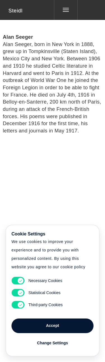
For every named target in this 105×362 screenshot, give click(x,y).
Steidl (15, 10)
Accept (52, 325)
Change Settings (52, 343)
